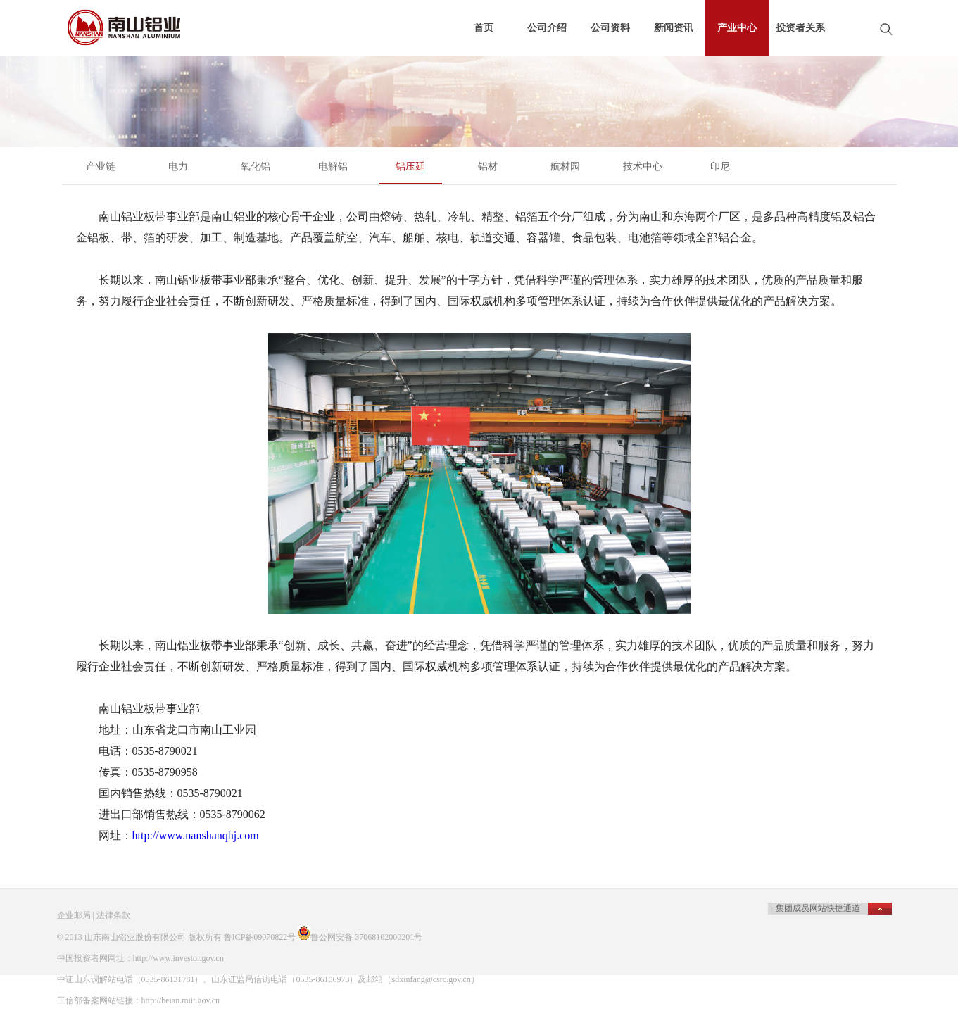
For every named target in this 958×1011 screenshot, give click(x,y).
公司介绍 (547, 28)
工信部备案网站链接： (99, 1000)
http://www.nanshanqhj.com (195, 835)
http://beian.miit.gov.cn (180, 1000)
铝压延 (410, 166)
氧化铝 (255, 166)
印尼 (720, 166)
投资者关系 (800, 28)
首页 (483, 28)
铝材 (488, 166)
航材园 (565, 166)
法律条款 (113, 915)
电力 (178, 166)
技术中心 (642, 166)
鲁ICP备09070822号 (260, 937)
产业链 (100, 166)
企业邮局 (74, 915)
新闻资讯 (673, 28)
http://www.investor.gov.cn (178, 958)
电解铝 (333, 166)
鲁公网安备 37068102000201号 (366, 937)
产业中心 (737, 28)
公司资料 (610, 28)
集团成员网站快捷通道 (818, 908)
